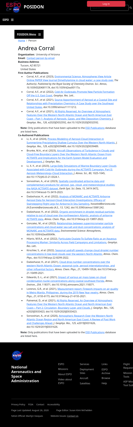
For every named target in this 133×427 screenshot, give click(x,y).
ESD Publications (95, 128)
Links (105, 364)
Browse (106, 378)
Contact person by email (41, 58)
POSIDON (34, 7)
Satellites (85, 383)
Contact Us (72, 415)
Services (84, 364)
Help (104, 383)
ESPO (61, 364)
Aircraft (84, 378)
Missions (63, 369)
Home (21, 40)
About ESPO (65, 374)
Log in (106, 4)
